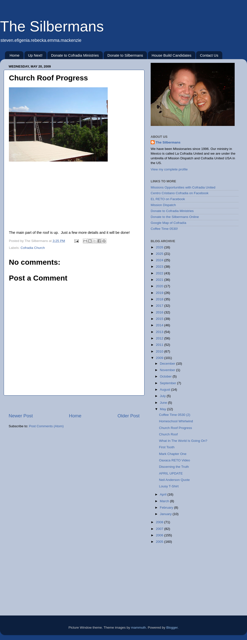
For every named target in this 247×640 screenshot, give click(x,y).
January (166, 514)
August (165, 389)
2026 (160, 247)
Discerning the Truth (174, 467)
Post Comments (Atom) (46, 426)
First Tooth (167, 447)
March (165, 501)
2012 (160, 338)
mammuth (138, 627)
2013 (160, 332)
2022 (160, 273)
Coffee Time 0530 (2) (174, 415)
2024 (160, 260)
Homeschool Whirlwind (176, 421)
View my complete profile (169, 169)
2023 (160, 266)
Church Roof (168, 434)
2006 (160, 535)
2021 (160, 280)
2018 (160, 299)
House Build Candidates (171, 55)
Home (15, 55)
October (166, 376)
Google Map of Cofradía (168, 223)
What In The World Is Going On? (183, 441)
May (163, 409)
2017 (160, 306)
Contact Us (209, 55)
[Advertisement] (74, 404)
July (163, 396)
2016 (160, 312)
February (167, 507)
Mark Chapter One (172, 454)
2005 (160, 542)
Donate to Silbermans (125, 55)
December (168, 363)
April (163, 494)
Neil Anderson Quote (174, 480)
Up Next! (35, 55)
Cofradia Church (33, 248)
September (168, 383)
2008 (160, 522)
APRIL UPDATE (171, 473)
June (164, 402)
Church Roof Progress (175, 428)
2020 (160, 286)
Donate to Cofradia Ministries (75, 55)
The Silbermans (52, 26)
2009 (160, 358)
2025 (160, 254)
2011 (160, 345)
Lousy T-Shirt (169, 486)
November (168, 370)
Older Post (129, 415)
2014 (160, 325)
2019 (160, 293)
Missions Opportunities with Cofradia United (183, 187)
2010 (160, 351)
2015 (160, 319)
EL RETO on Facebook (168, 199)
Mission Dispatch (163, 205)
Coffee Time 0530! (164, 229)
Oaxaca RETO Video (174, 460)
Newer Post (21, 415)
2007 (160, 529)
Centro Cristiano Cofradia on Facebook (179, 193)
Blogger (172, 627)
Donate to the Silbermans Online (175, 217)
